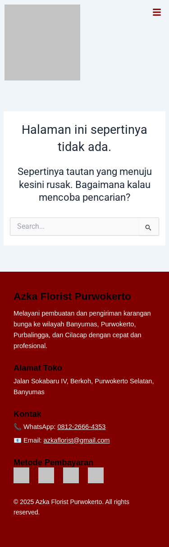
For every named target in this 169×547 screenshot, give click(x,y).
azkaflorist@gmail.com (77, 440)
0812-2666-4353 (81, 426)
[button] (156, 13)
